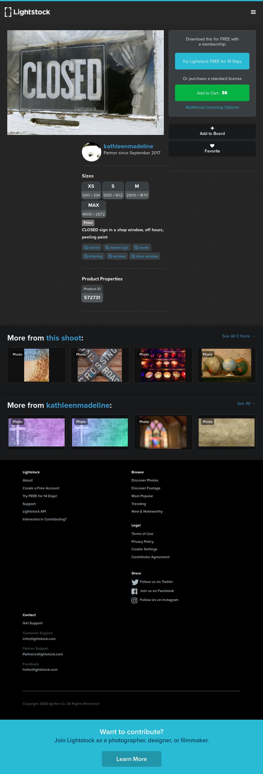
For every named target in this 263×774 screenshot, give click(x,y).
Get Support (33, 622)
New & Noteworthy (147, 511)
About (28, 480)
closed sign (117, 247)
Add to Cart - (212, 93)
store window (145, 256)
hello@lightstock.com (40, 669)
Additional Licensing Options (212, 107)
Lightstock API (34, 511)
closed (91, 247)
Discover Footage (146, 488)
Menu (253, 12)
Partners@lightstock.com (43, 654)
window (117, 256)
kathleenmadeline (128, 146)
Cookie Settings (144, 549)
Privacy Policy (143, 541)
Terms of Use (142, 533)
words (142, 247)
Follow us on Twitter (156, 581)
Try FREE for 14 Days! (40, 495)
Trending (139, 503)
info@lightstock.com (39, 638)
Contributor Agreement (151, 556)
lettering (93, 256)
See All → (246, 403)
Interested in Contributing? (45, 519)
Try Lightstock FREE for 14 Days (212, 61)
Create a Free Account (41, 488)
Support (29, 503)
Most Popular (142, 495)
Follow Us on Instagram (159, 599)
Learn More (131, 758)
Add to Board (212, 131)
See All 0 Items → (239, 336)
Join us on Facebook (157, 590)
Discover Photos (145, 480)
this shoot (63, 338)
